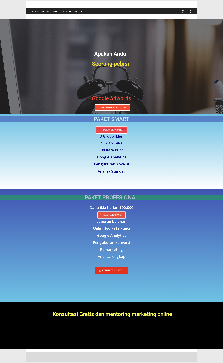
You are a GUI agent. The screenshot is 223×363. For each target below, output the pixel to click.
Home (35, 11)
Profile (45, 11)
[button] (113, 107)
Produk (79, 11)
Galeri (56, 11)
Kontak (67, 11)
